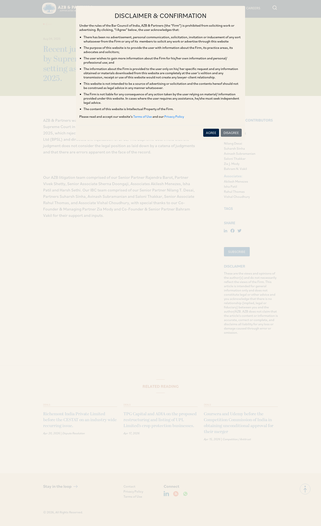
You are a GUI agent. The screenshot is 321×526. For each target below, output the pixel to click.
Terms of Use (142, 116)
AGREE (211, 133)
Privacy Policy (174, 116)
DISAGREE (231, 133)
